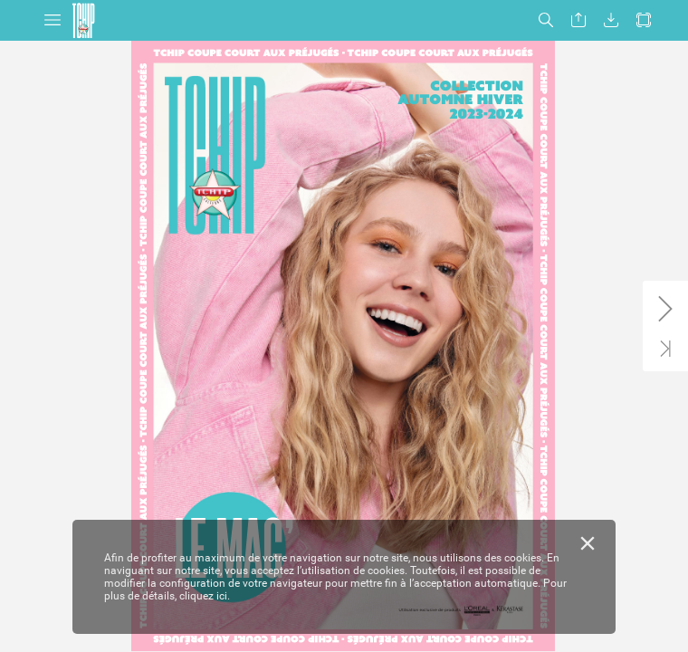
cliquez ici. (204, 596)
